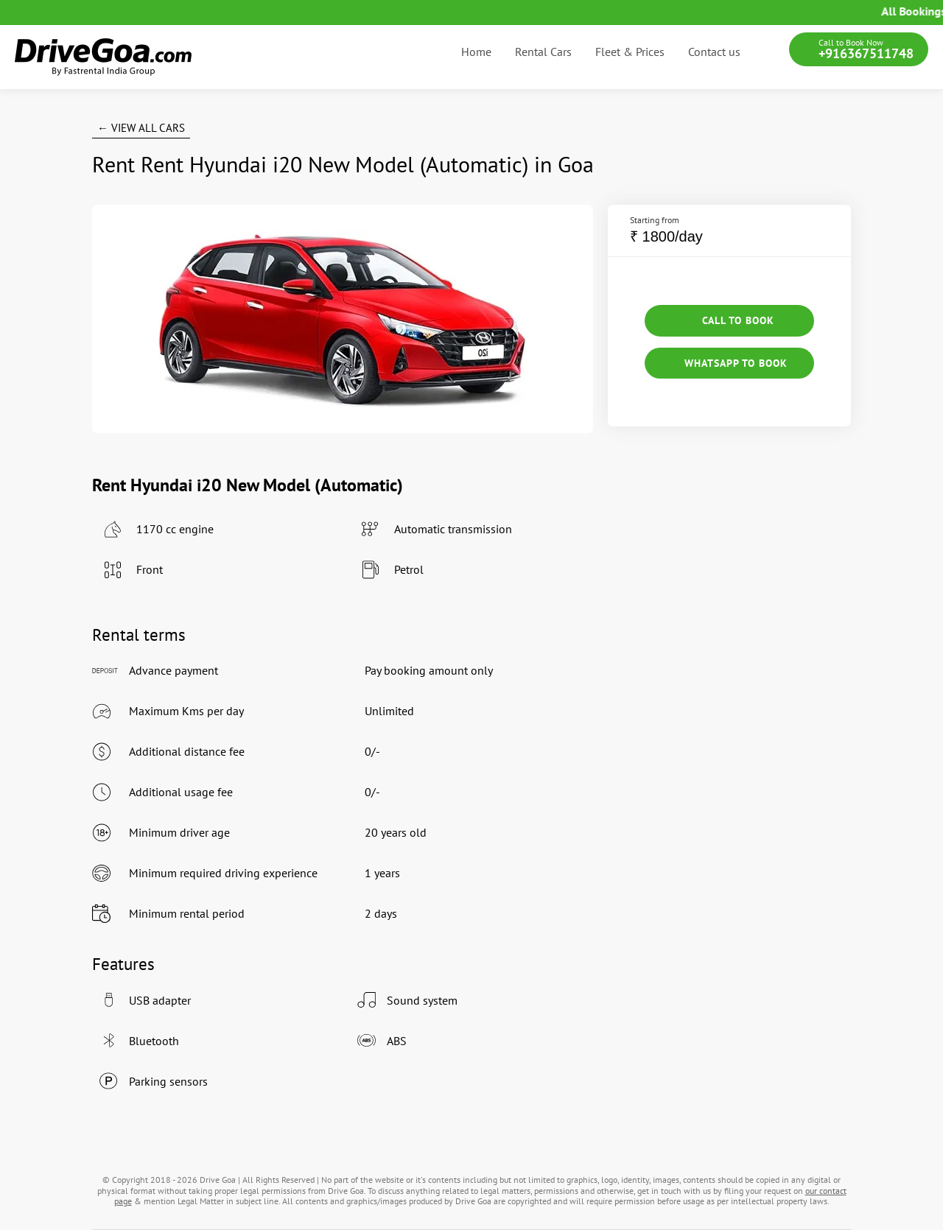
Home (476, 51)
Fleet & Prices (630, 51)
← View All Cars (141, 128)
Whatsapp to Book (729, 363)
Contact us (714, 51)
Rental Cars (543, 51)
